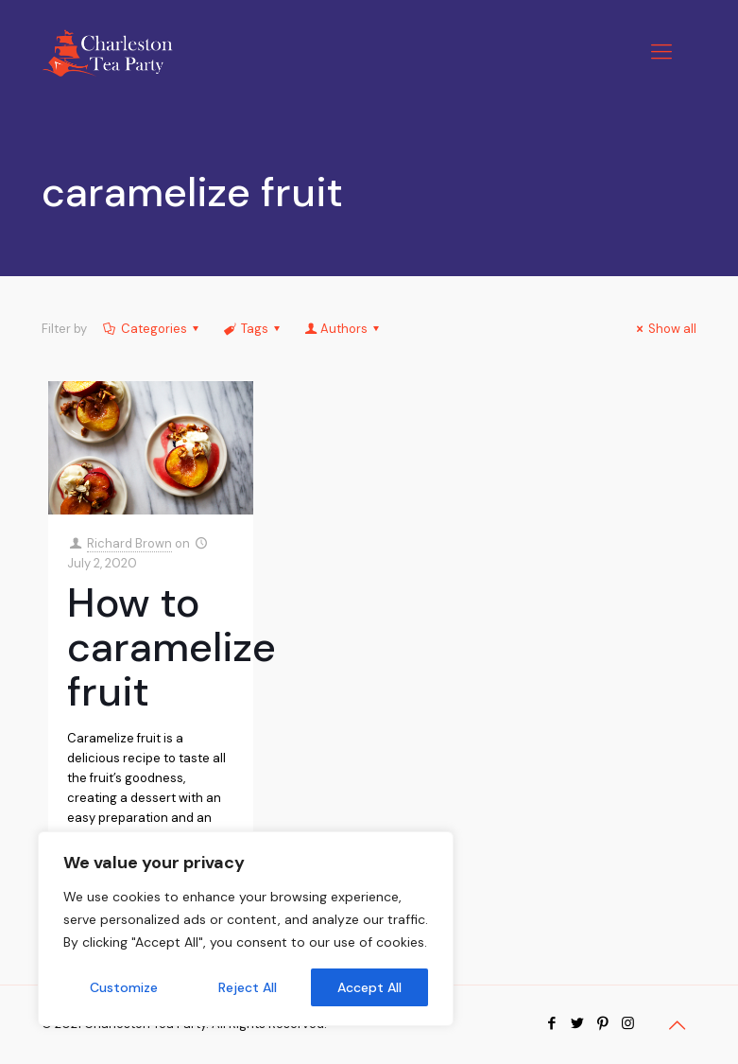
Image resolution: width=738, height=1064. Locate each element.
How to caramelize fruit (171, 647)
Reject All (247, 987)
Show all (663, 329)
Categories (152, 329)
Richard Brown (129, 543)
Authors (343, 329)
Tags (253, 329)
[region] (246, 928)
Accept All (369, 987)
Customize (124, 987)
